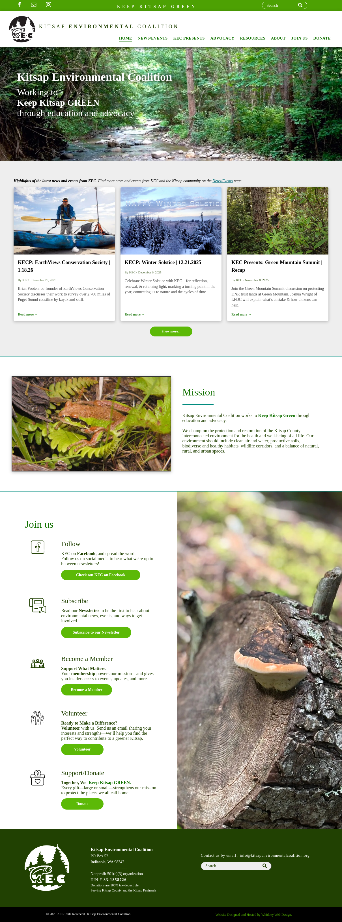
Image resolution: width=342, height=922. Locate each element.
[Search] (284, 5)
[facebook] (19, 5)
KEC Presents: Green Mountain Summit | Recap (276, 266)
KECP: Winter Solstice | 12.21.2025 (163, 262)
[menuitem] (125, 38)
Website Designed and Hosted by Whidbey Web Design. (254, 915)
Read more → (28, 314)
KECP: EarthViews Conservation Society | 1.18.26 (64, 266)
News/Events (222, 181)
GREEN (184, 6)
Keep (126, 6)
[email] (34, 5)
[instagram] (48, 5)
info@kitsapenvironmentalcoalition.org (275, 855)
